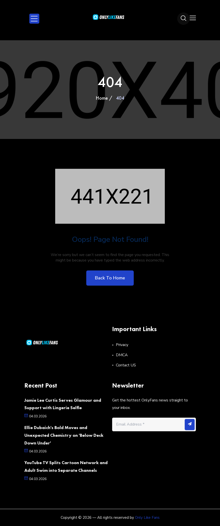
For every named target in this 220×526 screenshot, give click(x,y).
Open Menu (34, 19)
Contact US (126, 365)
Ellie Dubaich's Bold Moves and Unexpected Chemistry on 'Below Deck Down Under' (63, 435)
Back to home (110, 278)
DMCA (122, 355)
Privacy (122, 345)
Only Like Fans (147, 517)
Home (102, 98)
